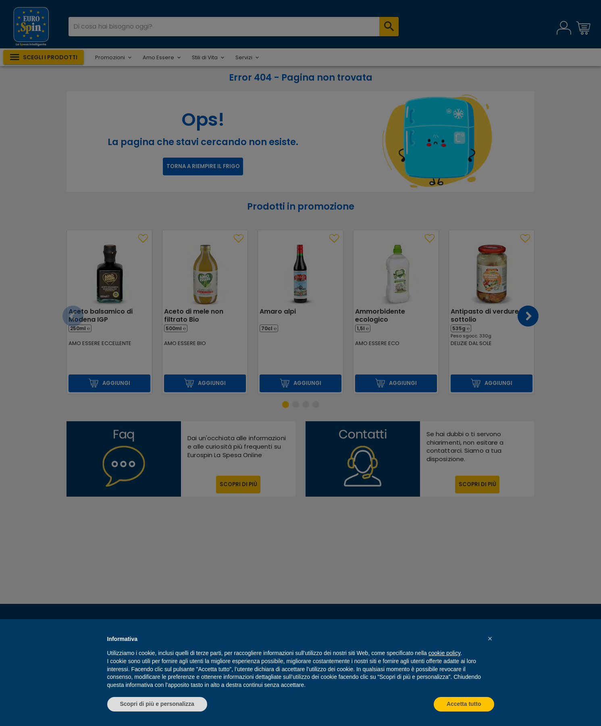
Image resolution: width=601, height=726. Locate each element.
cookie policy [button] (444, 653)
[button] (490, 638)
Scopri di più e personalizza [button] (157, 704)
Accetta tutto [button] (464, 704)
